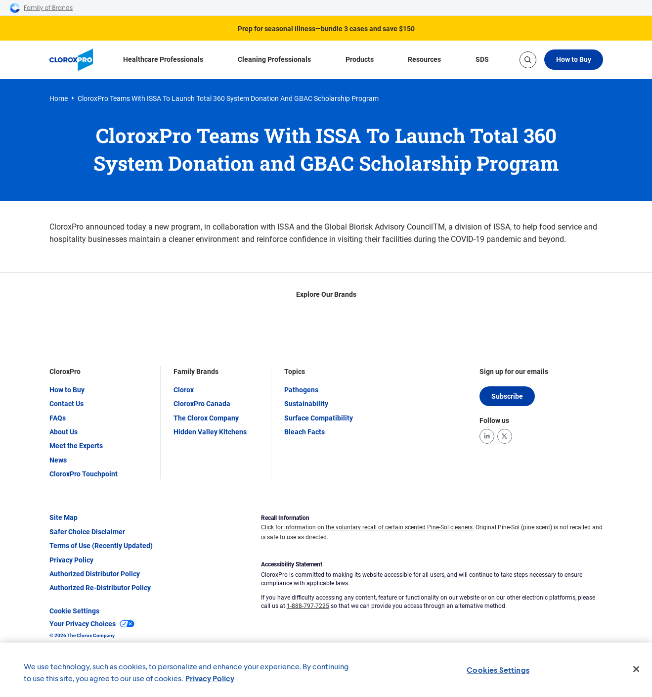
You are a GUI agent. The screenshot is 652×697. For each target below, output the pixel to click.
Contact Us (66, 404)
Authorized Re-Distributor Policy (100, 588)
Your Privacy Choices (91, 624)
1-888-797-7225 (308, 606)
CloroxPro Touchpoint (83, 474)
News (58, 460)
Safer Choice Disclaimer (87, 532)
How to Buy (573, 59)
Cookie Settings (74, 611)
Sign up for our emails (513, 372)
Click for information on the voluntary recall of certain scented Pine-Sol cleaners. (367, 527)
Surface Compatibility (318, 418)
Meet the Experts (76, 446)
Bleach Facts (304, 432)
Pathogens (301, 390)
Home (58, 98)
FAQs (57, 418)
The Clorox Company (206, 418)
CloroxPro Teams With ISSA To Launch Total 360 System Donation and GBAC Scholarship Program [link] (228, 98)
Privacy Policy (71, 560)
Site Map (63, 518)
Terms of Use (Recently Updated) (101, 546)
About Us (63, 432)
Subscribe (507, 396)
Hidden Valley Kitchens (210, 432)
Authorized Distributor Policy (94, 574)
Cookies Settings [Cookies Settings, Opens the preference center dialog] (498, 669)
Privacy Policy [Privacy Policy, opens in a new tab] (209, 678)
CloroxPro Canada (202, 404)
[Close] (636, 669)
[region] (326, 670)
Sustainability (306, 404)
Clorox (184, 390)
